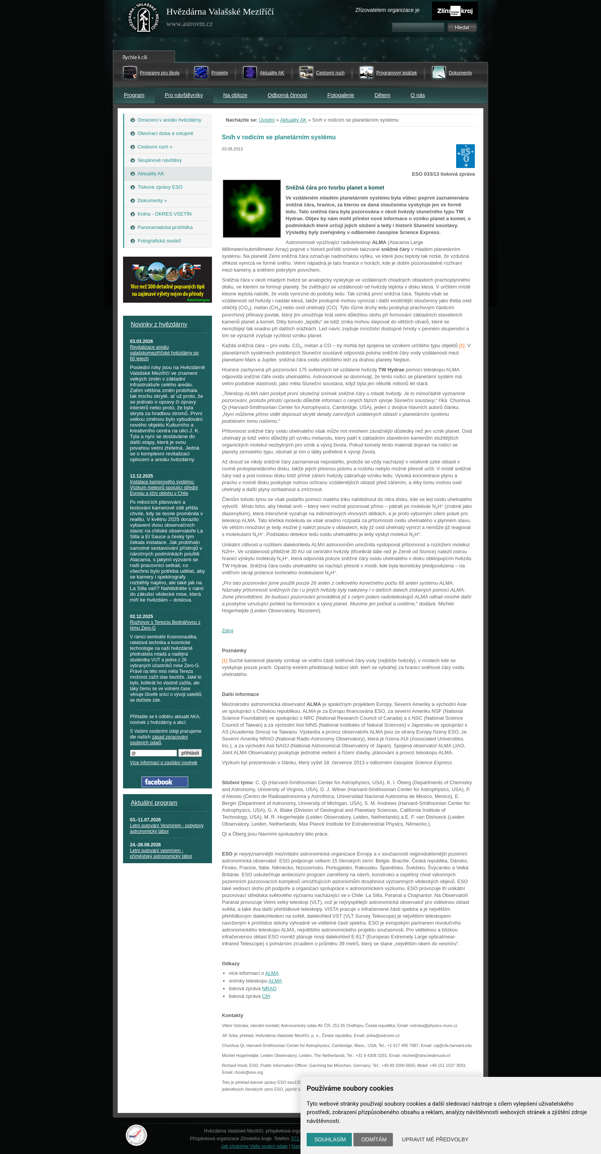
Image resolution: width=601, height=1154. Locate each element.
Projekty (219, 73)
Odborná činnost (287, 95)
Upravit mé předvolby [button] (435, 1139)
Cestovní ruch (330, 73)
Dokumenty (460, 73)
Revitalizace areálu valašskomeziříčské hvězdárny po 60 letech (164, 353)
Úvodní (267, 120)
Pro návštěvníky (184, 95)
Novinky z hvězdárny (159, 324)
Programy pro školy (159, 73)
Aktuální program (154, 803)
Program (134, 95)
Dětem (382, 95)
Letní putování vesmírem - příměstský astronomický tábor (161, 853)
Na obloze (235, 95)
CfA (266, 996)
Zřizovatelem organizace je (387, 10)
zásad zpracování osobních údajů (159, 739)
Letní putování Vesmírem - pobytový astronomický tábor (167, 828)
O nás (418, 95)
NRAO (269, 988)
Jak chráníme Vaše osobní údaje (254, 1146)
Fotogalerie (340, 95)
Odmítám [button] (373, 1139)
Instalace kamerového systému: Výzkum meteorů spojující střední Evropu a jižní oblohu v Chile (164, 487)
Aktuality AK (272, 73)
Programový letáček (396, 73)
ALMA (272, 973)
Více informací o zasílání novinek (163, 762)
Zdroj (227, 630)
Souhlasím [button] (330, 1139)
